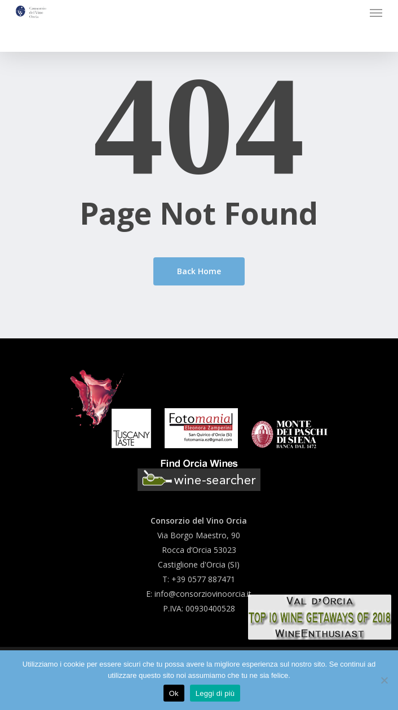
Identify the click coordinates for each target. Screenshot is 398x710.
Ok (174, 693)
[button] (376, 12)
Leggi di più (215, 693)
